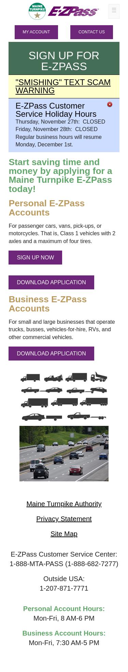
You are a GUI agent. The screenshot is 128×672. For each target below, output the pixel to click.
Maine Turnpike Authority (63, 504)
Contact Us (92, 32)
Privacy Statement (63, 519)
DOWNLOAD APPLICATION (51, 282)
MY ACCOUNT (36, 32)
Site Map (64, 534)
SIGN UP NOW (35, 257)
